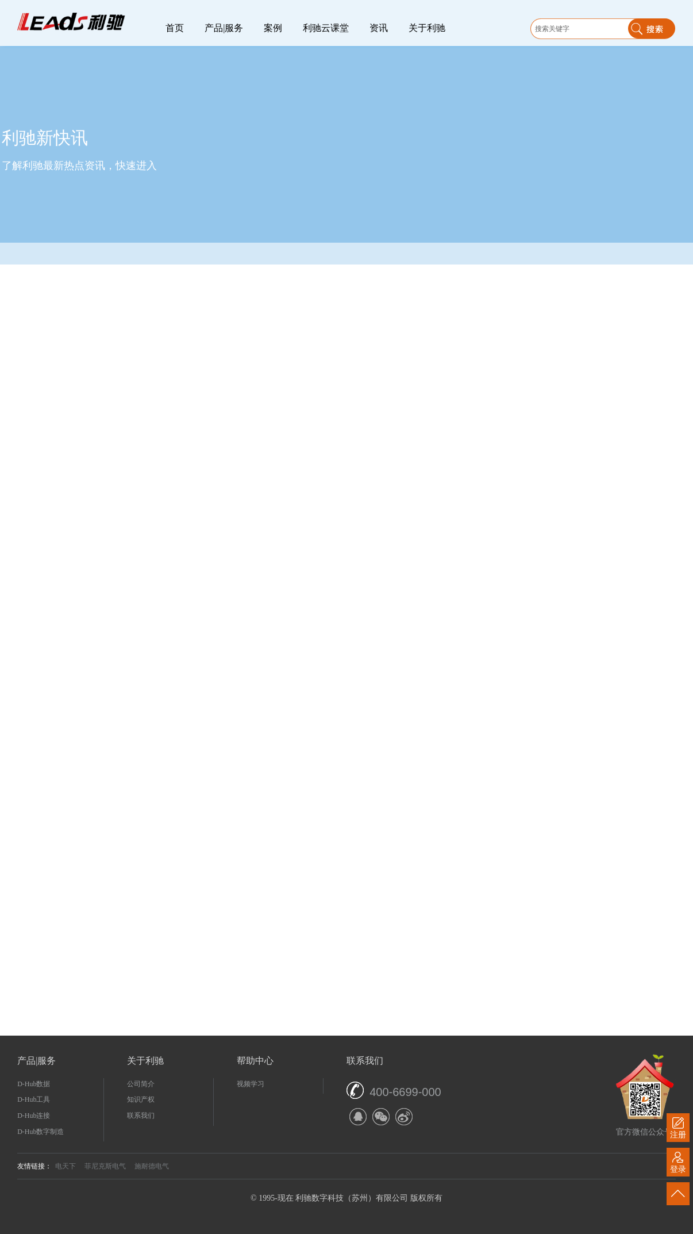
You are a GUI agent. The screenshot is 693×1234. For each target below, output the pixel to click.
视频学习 (250, 1084)
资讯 (378, 28)
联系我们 (141, 1116)
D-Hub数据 (33, 1084)
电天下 (65, 1166)
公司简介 (141, 1084)
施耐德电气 (151, 1166)
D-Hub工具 (33, 1099)
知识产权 (141, 1099)
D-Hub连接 (33, 1116)
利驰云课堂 (326, 28)
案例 (273, 28)
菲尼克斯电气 (105, 1166)
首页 (174, 28)
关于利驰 (427, 28)
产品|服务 (224, 28)
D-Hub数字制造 (40, 1132)
